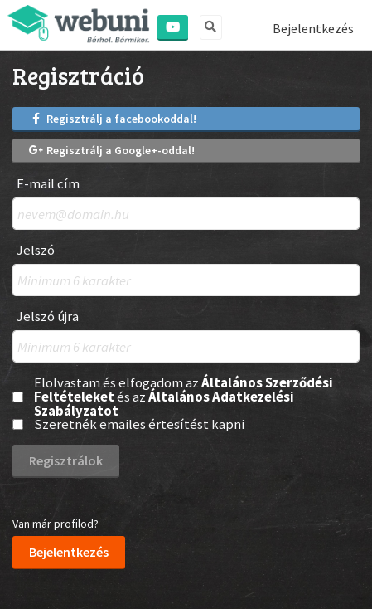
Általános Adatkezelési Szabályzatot (164, 403)
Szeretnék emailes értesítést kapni (139, 424)
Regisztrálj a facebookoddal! (112, 118)
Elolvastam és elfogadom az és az (183, 396)
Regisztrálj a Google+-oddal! (112, 150)
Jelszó (36, 250)
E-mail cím (48, 184)
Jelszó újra (48, 316)
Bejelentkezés (313, 28)
